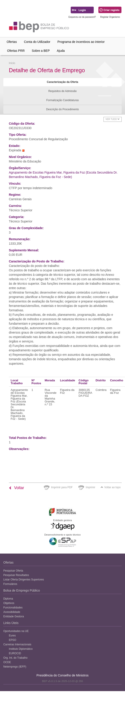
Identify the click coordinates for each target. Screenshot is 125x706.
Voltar (16, 488)
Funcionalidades (13, 607)
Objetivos (8, 603)
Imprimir (90, 487)
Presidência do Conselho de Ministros (62, 675)
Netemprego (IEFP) (14, 666)
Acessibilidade (11, 612)
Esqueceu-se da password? (82, 17)
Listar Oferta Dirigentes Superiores (23, 579)
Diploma (8, 598)
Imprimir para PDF (62, 487)
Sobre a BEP (41, 50)
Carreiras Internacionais (17, 644)
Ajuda (61, 50)
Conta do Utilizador (37, 42)
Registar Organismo (110, 17)
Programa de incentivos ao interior (81, 42)
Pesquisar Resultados (16, 575)
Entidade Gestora (13, 616)
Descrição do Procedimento (62, 109)
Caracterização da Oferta (62, 82)
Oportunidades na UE (16, 631)
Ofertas (12, 42)
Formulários (10, 584)
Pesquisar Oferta (13, 570)
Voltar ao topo (111, 487)
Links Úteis (10, 623)
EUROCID (15, 653)
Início (12, 63)
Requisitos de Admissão (62, 91)
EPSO (12, 640)
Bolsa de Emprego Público (21, 590)
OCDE (7, 662)
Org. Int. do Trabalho (15, 657)
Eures (12, 635)
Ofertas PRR (16, 50)
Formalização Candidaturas (62, 100)
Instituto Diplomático (21, 648)
